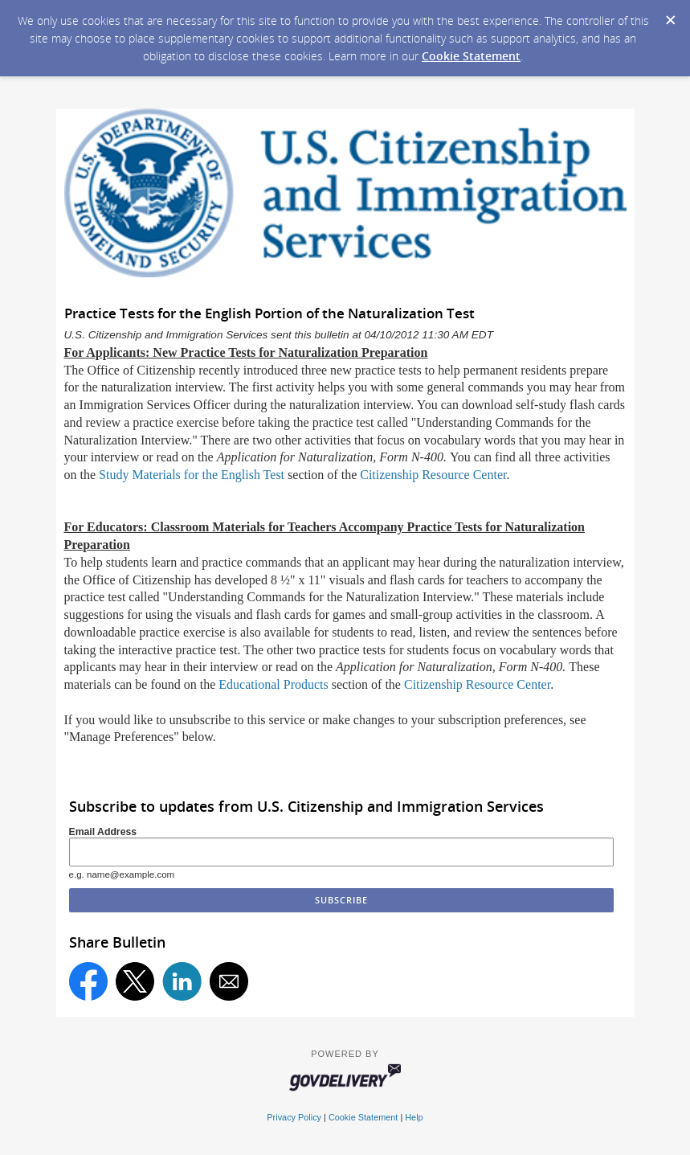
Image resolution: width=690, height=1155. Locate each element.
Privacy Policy (294, 1117)
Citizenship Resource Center (433, 474)
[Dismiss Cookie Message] (670, 15)
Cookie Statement (471, 55)
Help (414, 1117)
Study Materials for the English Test (191, 474)
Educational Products (273, 684)
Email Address (103, 832)
